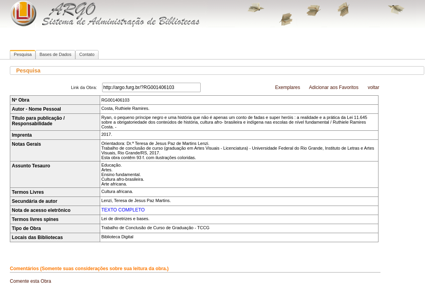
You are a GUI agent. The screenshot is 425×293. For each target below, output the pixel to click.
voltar (373, 87)
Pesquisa (23, 54)
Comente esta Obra (30, 281)
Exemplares (287, 87)
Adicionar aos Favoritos (333, 87)
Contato (87, 54)
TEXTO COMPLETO (123, 210)
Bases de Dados (55, 54)
